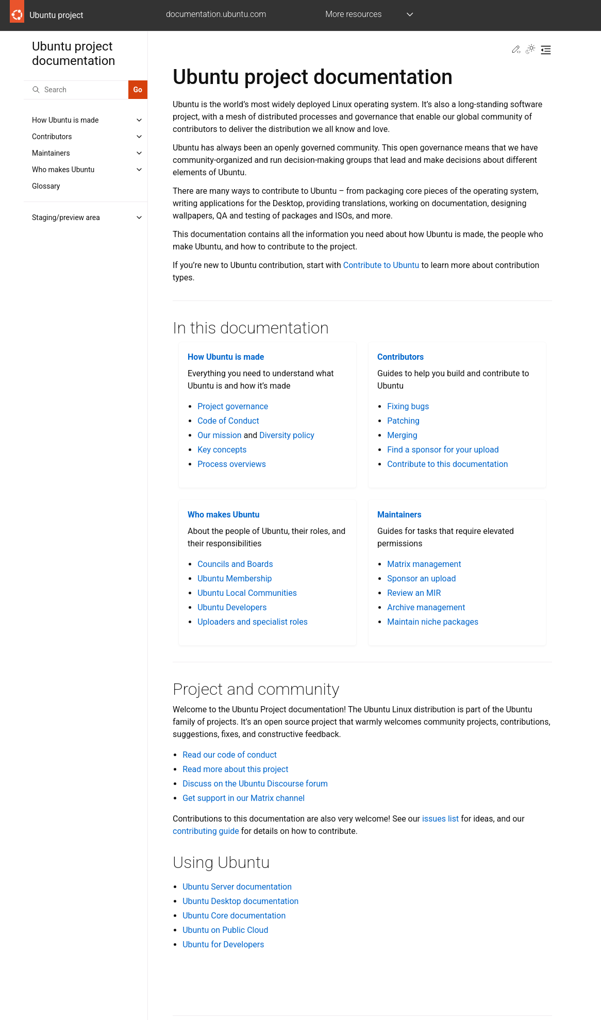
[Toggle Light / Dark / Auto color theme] (530, 50)
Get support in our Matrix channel (243, 798)
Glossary (46, 186)
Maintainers (51, 153)
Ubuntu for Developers (223, 944)
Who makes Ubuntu (63, 169)
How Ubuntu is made (65, 120)
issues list (440, 819)
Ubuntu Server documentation (237, 887)
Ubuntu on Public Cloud (225, 930)
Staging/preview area (66, 217)
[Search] (76, 89)
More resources (353, 14)
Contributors (52, 136)
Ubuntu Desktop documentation (240, 901)
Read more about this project (235, 769)
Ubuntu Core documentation (234, 916)
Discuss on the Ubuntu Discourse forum (255, 784)
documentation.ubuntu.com (216, 14)
